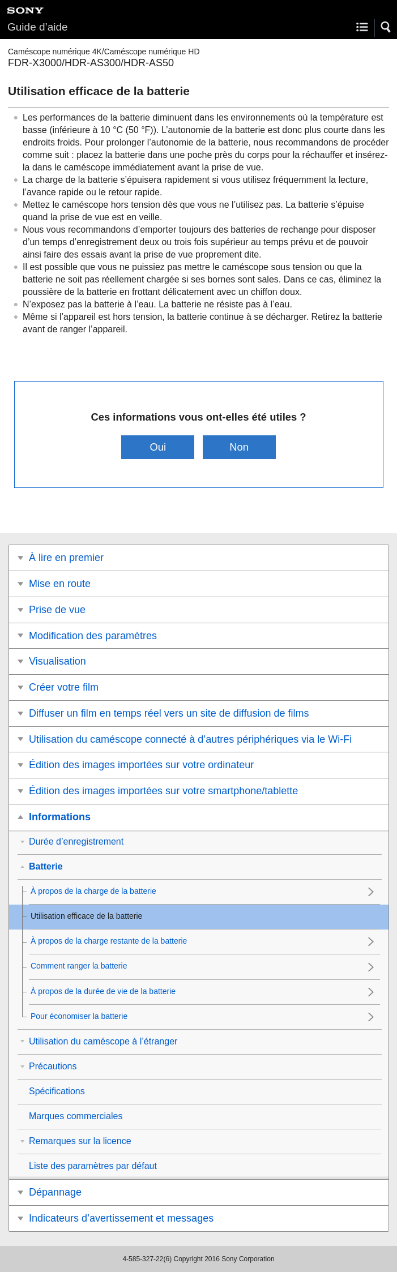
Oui (158, 447)
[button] (386, 27)
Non (239, 447)
